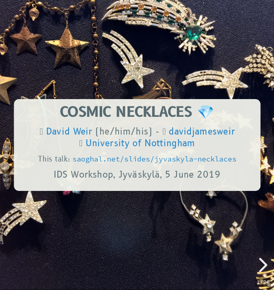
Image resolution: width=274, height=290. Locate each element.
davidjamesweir (201, 132)
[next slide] (262, 265)
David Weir (69, 132)
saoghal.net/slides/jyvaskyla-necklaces (154, 159)
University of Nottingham (140, 143)
